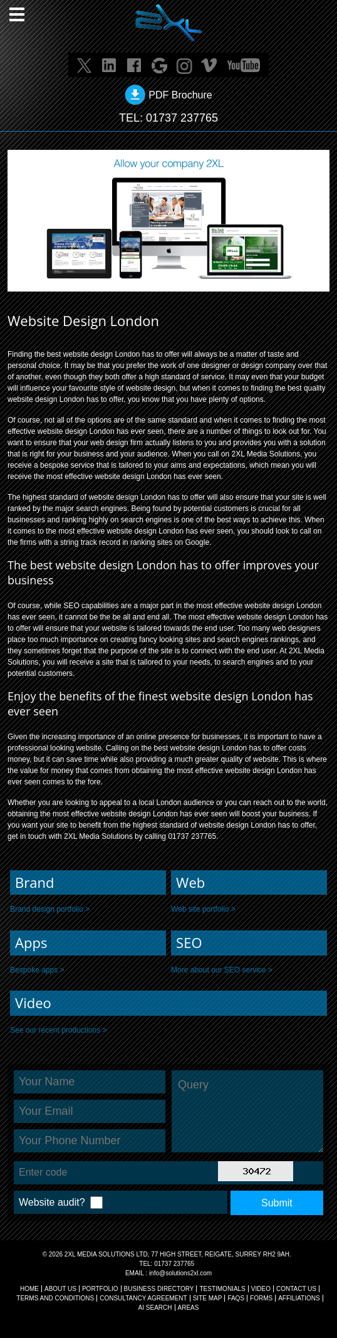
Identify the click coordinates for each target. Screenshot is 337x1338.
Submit (277, 1203)
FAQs (235, 1298)
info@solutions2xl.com (180, 1273)
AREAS (188, 1307)
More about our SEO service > (221, 970)
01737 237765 (182, 118)
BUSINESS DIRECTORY (159, 1288)
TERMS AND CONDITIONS (55, 1298)
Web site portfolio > (203, 909)
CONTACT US (296, 1288)
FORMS (261, 1298)
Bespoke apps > (37, 970)
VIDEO (261, 1288)
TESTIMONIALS (222, 1288)
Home (29, 1288)
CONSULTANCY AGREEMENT (143, 1298)
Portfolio (100, 1288)
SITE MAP (207, 1298)
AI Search (155, 1307)
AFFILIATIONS (299, 1298)
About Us (60, 1288)
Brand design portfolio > (50, 909)
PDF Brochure (180, 95)
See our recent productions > (58, 1030)
